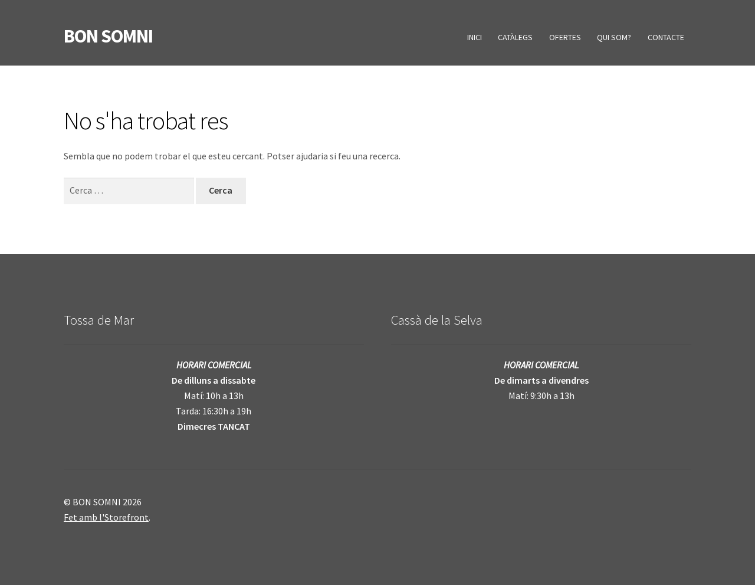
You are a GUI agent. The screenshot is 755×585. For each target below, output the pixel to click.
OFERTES (565, 37)
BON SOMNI (108, 36)
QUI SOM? (614, 37)
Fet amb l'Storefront (106, 517)
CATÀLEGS (515, 37)
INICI (474, 37)
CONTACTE (666, 37)
